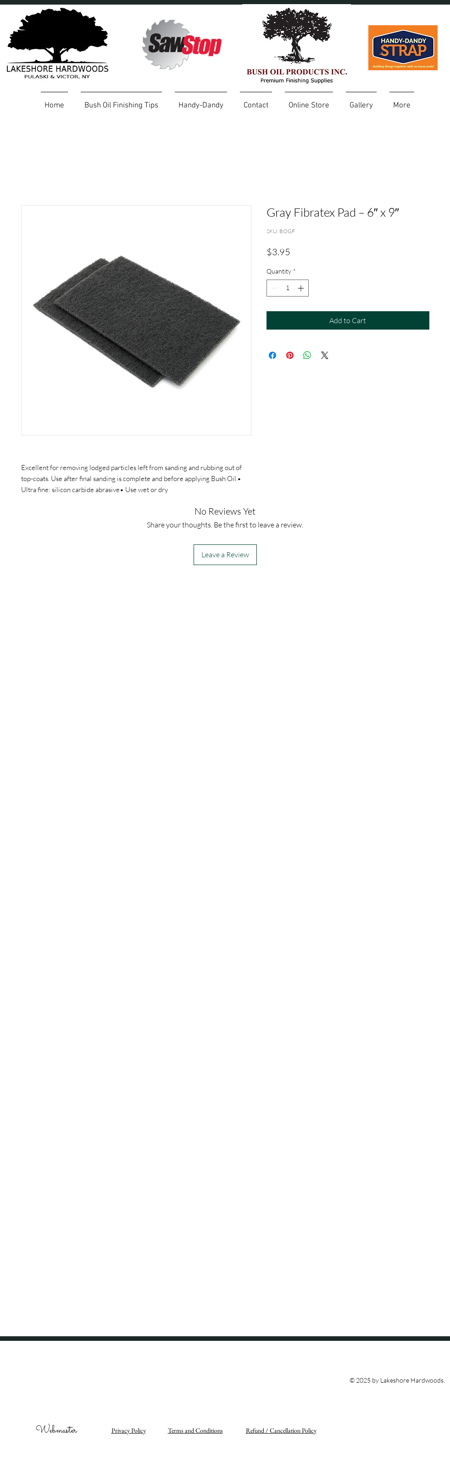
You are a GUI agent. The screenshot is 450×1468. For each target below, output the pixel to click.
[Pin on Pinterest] (289, 355)
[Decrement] (273, 288)
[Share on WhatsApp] (307, 355)
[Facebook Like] (398, 1346)
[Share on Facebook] (272, 355)
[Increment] (301, 288)
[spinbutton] (287, 288)
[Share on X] (324, 355)
